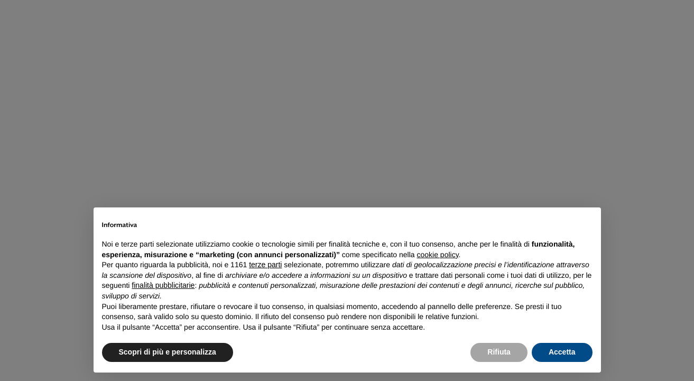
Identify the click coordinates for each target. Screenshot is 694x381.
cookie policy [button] (437, 254)
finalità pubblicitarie (163, 285)
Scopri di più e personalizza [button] (167, 352)
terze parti (265, 264)
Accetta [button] (562, 352)
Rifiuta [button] (499, 352)
